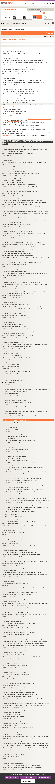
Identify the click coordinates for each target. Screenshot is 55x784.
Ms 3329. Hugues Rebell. (14, 654)
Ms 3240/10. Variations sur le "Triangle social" (16, 442)
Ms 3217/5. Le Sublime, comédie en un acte (12, 355)
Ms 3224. (13, 380)
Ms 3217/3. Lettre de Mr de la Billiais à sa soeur (13, 351)
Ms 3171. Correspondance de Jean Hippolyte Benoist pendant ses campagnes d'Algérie (22, 262)
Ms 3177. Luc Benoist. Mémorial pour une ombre (13, 275)
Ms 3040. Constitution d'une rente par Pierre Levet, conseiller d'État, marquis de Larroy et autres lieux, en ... (26, 56)
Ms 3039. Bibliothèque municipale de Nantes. (26, 53)
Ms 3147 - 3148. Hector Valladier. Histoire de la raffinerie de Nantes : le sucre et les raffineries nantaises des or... (25, 211)
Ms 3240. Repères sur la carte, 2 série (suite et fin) (15, 420)
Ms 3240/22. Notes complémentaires (14, 469)
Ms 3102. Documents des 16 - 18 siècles (11, 127)
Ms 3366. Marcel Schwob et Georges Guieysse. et (26, 736)
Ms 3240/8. (10, 438)
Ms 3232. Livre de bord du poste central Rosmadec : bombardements (20, 402)
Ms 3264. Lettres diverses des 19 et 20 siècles (13, 565)
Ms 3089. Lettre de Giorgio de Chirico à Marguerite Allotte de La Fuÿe (18, 113)
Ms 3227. (16, 391)
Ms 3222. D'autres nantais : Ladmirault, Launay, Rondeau (17, 376)
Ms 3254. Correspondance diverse (10, 543)
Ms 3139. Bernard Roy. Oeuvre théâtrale (11, 193)
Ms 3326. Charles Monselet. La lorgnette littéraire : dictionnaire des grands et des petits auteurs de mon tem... (25, 647)
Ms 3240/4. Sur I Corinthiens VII (13, 429)
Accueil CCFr (4, 23)
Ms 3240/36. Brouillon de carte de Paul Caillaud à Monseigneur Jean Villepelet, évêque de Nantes (27, 500)
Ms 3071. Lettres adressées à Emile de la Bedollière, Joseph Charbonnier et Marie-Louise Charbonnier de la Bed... (25, 87)
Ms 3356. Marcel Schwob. (11, 714)
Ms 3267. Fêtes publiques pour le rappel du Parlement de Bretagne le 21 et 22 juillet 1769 (22, 572)
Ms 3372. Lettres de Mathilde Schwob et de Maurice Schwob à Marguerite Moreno (21, 750)
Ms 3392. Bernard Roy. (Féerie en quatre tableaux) (22, 767)
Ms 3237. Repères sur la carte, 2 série (13, 413)
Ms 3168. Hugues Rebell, (18, 255)
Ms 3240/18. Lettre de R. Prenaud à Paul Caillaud (17, 460)
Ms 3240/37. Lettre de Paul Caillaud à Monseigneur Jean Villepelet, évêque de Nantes (24, 502)
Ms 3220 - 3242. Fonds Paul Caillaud (11, 368)
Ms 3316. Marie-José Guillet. (17, 628)
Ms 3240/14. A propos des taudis (13, 451)
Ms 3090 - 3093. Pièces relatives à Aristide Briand (13, 116)
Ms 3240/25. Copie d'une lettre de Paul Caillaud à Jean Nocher (20, 476)
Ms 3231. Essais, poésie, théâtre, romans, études (15, 400)
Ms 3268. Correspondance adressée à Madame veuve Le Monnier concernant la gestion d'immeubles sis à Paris (26, 574)
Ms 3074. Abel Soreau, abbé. (18, 93)
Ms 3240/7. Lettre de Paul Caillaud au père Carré (16, 436)
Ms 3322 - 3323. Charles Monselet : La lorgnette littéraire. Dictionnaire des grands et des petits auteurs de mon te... (25, 641)
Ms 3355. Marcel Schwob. (12, 712)
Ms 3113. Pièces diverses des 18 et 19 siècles (13, 151)
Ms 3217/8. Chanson (7, 362)
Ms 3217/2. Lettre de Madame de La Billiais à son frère (15, 348)
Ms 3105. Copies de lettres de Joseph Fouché (12, 133)
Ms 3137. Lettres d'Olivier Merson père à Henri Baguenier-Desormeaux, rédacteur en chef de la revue (26, 189)
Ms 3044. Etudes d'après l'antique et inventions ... (14, 64)
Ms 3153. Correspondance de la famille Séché (13, 222)
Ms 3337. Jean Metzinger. (14, 672)
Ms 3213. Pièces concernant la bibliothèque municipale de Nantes (17, 337)
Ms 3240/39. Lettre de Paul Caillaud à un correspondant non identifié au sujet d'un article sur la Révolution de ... (28, 507)
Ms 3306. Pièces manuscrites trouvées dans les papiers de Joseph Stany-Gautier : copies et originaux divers (25, 614)
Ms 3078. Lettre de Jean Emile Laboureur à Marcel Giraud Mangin (17, 102)
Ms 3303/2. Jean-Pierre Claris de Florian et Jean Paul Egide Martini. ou (26, 608)
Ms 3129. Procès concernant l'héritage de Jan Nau (14, 171)
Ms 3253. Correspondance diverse (10, 541)
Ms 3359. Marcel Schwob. (13, 721)
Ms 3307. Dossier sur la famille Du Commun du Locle (14, 616)
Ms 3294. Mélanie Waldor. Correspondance (12, 585)
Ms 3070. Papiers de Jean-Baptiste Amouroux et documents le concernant (19, 84)
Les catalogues (9, 9)
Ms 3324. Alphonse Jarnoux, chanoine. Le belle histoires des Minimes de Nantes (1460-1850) (23, 643)
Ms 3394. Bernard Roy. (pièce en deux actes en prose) (16, 772)
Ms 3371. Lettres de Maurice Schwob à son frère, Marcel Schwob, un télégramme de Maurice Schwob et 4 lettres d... (26, 747)
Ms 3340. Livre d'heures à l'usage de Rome (12, 679)
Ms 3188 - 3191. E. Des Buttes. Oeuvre (11, 286)
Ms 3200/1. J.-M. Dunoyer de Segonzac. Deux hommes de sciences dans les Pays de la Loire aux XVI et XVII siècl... (26, 306)
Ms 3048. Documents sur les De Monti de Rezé (13, 73)
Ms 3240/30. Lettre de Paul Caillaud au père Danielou (17, 487)
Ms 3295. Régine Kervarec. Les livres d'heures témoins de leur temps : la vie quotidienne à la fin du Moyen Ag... (26, 588)
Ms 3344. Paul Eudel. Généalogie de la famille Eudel (14, 687)
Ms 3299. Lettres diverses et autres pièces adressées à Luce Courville (18, 596)
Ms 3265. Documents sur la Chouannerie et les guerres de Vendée (17, 568)
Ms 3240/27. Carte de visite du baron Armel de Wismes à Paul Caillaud (21, 480)
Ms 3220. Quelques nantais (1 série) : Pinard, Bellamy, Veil (17, 371)
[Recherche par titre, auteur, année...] (26, 12)
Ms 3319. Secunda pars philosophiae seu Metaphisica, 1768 (16, 634)
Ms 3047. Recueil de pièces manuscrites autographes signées (16, 71)
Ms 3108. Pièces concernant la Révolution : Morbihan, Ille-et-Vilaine (18, 140)
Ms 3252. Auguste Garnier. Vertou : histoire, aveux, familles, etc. (17, 539)
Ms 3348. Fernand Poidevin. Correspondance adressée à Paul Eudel (17, 696)
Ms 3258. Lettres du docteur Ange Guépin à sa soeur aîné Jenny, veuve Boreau (20, 552)
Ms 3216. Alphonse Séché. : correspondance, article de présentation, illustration (25, 344)
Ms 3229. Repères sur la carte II (11, 395)
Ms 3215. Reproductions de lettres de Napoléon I (14, 342)
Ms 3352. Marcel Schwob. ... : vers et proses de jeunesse (24, 705)
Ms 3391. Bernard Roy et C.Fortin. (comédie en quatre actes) (21, 765)
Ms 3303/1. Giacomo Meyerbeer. (16, 605)
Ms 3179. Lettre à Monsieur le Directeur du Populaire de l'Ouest (16, 280)
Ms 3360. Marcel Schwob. (15, 723)
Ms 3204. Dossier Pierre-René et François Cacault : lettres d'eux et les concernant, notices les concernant (25, 317)
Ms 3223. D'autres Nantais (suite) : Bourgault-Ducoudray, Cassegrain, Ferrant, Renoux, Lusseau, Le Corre (27, 378)
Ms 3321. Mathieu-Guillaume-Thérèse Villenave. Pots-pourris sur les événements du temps (22, 639)
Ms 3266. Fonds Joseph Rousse (9, 570)
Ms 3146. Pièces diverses (8, 209)
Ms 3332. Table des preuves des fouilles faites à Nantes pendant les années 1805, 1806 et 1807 (23, 661)
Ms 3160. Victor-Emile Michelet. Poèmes (11, 238)
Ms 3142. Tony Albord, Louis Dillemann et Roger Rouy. (22, 200)
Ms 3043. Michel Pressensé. (26, 62)
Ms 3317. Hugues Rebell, (13, 630)
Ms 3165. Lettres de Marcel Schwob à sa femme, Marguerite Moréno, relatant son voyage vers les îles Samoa (26, 249)
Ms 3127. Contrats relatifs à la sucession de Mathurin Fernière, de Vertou (19, 167)
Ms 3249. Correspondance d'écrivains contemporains (14, 532)
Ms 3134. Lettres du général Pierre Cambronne (13, 182)
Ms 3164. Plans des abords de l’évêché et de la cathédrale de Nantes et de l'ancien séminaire (23, 246)
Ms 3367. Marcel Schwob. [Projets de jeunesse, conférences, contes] (18, 738)
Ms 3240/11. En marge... (11, 445)
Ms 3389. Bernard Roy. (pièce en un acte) (15, 761)
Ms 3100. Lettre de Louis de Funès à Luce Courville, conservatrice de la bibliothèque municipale (24, 122)
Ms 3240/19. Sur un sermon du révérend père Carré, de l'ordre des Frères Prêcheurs (24, 462)
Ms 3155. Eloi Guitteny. (14, 226)
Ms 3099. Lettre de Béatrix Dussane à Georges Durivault (15, 120)
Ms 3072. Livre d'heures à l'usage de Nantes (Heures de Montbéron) (17, 89)
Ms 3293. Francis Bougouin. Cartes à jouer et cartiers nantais (16, 583)
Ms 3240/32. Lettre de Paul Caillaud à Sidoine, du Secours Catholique (21, 491)
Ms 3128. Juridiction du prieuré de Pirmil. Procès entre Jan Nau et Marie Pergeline (21, 169)
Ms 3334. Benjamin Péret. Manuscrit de (16, 665)
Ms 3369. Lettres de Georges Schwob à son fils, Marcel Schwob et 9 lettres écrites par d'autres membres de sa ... (26, 743)
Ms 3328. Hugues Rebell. (12, 652)
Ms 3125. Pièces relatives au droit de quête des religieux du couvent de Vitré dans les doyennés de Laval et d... (25, 162)
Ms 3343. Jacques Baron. (11, 685)
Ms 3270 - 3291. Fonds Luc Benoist (10, 579)
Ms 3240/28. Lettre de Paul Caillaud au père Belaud (17, 482)
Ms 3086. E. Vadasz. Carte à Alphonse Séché (12, 109)
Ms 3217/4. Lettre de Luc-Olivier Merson (11, 353)
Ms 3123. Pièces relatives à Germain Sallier (12, 158)
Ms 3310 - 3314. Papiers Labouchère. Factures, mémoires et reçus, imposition (19, 623)
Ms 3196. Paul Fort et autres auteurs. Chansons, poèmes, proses (17, 297)
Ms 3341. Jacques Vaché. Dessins (10, 681)
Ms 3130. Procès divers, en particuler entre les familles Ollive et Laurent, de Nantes (21, 173)
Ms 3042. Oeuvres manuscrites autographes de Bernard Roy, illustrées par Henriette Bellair (23, 60)
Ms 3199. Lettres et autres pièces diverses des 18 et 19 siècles (16, 304)
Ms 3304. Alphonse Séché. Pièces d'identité (12, 610)
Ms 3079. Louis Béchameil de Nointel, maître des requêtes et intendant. (26, 104)
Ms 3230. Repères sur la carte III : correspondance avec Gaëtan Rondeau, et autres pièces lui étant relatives (27, 398)
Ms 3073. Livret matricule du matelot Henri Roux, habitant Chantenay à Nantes (20, 91)
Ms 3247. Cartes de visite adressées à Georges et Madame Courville (17, 528)
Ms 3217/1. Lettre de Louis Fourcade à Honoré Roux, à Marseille (17, 346)
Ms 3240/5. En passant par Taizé (13, 431)
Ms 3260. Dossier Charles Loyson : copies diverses (13, 556)
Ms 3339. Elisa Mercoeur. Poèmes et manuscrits (13, 676)
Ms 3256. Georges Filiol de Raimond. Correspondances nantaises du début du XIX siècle (22, 548)
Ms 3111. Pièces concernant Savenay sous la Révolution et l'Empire (17, 147)
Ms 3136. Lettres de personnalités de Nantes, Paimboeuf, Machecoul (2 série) (20, 187)
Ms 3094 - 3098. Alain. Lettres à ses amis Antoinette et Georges (16, 118)
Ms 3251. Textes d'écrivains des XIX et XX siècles (13, 537)
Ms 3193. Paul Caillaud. (26, 291)
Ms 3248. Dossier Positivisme (9, 530)
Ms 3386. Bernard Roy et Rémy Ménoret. (15, 754)
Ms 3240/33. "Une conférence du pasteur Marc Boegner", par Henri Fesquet (22, 494)
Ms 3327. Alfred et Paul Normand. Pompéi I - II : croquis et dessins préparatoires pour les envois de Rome (25, 650)
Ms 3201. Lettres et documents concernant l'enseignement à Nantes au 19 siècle (20, 311)
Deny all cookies (28, 777)
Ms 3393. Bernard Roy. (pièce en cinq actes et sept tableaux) (20, 769)
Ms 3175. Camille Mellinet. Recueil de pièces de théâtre (15, 271)
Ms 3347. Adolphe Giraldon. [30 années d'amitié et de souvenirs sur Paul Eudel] (20, 694)
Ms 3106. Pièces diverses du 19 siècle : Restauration (14, 136)
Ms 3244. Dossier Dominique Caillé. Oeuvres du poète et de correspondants (19, 521)
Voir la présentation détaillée (44, 44)
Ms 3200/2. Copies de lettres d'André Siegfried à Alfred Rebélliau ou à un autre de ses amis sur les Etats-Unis (26, 309)
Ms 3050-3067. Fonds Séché (9, 78)
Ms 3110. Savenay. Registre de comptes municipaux (14, 144)
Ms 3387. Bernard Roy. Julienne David (11, 756)
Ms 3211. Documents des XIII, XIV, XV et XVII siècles (14, 333)
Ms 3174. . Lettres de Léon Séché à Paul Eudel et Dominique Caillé (25, 269)
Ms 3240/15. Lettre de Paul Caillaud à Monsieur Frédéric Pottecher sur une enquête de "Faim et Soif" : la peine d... (28, 454)
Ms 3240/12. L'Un (10, 447)
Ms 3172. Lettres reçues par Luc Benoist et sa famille (14, 264)
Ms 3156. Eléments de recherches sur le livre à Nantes (14, 229)
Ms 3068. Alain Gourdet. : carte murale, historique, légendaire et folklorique (22, 80)
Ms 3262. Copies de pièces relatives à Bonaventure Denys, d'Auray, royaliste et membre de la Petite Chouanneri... (25, 561)
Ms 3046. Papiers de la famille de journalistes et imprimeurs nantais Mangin (19, 69)
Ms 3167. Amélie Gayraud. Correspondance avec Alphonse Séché (17, 253)
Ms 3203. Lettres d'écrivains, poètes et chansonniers (14, 315)
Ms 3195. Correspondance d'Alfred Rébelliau (12, 295)
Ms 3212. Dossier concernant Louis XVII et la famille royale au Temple (18, 335)
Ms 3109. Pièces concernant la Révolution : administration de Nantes (18, 142)
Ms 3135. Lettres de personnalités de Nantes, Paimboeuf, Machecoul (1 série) (20, 184)
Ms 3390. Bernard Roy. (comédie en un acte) (15, 763)
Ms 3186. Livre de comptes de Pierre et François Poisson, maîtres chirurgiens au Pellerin (22, 282)
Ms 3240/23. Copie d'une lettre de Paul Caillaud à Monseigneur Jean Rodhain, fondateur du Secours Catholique (28, 471)
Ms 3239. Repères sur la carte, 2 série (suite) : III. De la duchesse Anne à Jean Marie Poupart (25, 418)
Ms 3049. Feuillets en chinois (9, 76)
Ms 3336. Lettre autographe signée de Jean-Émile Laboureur (16, 670)
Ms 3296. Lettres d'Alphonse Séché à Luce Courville (14, 590)
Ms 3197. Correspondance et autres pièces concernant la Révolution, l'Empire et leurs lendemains (24, 300)
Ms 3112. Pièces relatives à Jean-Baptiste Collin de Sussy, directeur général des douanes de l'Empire (25, 149)
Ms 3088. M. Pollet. (11, 111)
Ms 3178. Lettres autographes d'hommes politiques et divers (16, 277)
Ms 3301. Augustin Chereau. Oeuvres (11, 601)
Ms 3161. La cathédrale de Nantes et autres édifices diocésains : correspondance (20, 240)
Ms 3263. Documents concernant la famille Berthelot (14, 563)
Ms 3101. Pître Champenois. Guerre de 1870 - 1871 (14, 124)
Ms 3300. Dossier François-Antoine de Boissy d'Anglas (14, 599)
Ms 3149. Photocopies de (26, 213)
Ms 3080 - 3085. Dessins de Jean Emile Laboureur (13, 107)
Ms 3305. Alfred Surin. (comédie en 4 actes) (16, 612)
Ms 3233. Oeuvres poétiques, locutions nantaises (15, 404)
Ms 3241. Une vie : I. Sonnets (11, 514)
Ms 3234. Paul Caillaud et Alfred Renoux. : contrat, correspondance (23, 407)
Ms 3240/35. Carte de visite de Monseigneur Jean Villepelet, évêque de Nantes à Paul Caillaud (26, 498)
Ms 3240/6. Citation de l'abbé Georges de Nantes (16, 434)
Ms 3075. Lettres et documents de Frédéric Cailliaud (14, 96)
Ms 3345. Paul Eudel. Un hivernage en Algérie (13, 690)
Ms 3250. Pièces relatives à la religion (11, 534)
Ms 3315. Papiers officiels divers (10, 625)
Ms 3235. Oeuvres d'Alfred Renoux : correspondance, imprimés (18, 409)
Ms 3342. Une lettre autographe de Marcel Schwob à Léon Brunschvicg (18, 683)
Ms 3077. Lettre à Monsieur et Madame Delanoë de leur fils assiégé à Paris (19, 100)
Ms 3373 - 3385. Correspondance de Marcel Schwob (14, 752)
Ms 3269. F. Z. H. (14, 576)
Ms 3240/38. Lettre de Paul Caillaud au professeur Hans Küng (19, 505)
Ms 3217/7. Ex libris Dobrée (9, 360)
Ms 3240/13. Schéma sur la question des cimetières (17, 449)
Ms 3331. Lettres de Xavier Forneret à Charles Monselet (15, 659)
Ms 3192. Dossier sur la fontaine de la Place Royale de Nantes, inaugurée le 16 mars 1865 (22, 289)
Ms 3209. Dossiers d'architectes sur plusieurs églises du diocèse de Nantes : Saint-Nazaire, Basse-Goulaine (25, 328)
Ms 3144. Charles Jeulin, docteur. (17, 204)
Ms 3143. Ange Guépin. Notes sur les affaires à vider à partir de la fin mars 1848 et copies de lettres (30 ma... (26, 202)
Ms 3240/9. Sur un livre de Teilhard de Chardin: (20, 440)
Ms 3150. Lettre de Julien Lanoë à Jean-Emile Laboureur (15, 215)
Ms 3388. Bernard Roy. (20, 758)
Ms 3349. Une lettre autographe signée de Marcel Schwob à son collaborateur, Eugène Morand (23, 698)
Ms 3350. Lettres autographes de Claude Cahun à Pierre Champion (17, 701)
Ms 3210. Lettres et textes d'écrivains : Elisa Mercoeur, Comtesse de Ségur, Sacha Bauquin (22, 331)
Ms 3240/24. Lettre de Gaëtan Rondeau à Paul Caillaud (18, 474)
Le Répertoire (34, 9)
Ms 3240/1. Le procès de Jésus (12, 423)
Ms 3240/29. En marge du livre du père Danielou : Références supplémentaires (27, 485)
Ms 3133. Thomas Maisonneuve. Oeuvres (12, 180)
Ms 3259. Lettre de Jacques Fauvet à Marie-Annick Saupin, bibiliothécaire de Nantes (21, 554)
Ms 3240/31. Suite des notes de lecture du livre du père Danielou (24, 489)
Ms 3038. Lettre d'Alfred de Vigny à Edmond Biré (13, 51)
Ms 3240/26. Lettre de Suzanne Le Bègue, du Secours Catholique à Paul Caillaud (23, 478)
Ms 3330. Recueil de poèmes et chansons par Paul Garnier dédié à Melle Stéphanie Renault (23, 656)
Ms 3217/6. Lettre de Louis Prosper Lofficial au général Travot (16, 357)
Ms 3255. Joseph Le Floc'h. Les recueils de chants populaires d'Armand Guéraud (20, 545)
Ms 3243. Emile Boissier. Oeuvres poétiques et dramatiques (16, 519)
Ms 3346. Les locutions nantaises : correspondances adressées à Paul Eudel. (19, 692)
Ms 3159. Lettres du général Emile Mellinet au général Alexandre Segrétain (19, 235)
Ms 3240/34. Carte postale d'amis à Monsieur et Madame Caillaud (20, 496)
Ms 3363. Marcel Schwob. (14, 730)
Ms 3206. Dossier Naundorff (9, 322)
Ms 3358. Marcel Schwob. (10, 718)
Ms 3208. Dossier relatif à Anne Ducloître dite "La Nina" (15, 326)
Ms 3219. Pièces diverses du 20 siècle (11, 366)
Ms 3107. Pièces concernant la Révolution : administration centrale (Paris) (19, 138)
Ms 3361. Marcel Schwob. (10, 725)
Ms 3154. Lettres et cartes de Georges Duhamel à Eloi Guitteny (16, 224)
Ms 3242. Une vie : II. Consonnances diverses (14, 516)
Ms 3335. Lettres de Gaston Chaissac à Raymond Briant (15, 667)
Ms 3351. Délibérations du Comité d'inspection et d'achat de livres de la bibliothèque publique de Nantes (26, 703)
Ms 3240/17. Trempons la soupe (13, 458)
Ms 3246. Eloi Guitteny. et (24, 525)
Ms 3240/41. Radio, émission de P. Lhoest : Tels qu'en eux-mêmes (20, 511)
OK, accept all (12, 777)
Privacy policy (27, 781)
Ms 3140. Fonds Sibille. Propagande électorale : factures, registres (17, 195)
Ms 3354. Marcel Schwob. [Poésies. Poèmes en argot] (14, 710)
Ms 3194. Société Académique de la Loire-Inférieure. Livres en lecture (18, 293)
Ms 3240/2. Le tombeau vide (12, 425)
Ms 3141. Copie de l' (26, 198)
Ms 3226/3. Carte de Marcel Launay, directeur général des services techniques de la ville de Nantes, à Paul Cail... (27, 389)
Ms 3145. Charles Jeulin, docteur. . (26, 206)
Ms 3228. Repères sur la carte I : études (13, 393)
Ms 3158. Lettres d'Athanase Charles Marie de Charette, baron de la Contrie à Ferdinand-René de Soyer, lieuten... (26, 233)
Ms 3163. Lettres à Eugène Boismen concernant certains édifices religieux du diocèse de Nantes (24, 244)
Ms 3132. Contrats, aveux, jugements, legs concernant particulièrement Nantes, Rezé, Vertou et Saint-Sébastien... (25, 178)
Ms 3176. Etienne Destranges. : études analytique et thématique (25, 273)
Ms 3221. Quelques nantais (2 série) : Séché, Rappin (16, 373)
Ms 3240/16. (16, 456)
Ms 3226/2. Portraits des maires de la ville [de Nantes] (16, 387)
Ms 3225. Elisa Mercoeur (10, 382)
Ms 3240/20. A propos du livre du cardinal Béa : (21, 465)
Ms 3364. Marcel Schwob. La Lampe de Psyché (13, 732)
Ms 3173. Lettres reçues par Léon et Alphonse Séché (14, 266)
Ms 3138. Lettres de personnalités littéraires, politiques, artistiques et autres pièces (21, 191)
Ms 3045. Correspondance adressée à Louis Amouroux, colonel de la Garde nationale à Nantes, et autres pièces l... (26, 67)
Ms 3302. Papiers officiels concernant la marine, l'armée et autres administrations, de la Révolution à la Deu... (25, 603)
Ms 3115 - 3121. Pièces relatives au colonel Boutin (14, 155)
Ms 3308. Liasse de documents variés (11, 619)
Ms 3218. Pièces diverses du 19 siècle (11, 364)
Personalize (44, 777)
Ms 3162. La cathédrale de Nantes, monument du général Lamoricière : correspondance (22, 242)
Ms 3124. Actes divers (7, 160)
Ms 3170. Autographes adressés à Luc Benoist (13, 260)
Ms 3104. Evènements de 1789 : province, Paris (13, 131)
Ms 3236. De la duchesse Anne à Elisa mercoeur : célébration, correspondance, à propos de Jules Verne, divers (27, 411)
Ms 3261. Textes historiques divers (10, 559)
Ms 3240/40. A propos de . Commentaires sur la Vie (18, 509)
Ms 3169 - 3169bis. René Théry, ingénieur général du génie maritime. (26, 257)
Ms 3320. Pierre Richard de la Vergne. (16, 636)
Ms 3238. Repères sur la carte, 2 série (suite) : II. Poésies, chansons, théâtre (21, 416)
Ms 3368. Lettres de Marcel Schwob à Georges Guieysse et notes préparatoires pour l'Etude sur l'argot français (26, 741)
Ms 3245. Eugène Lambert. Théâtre (10, 523)
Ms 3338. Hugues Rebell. (16, 674)
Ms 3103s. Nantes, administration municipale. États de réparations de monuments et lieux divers (24, 129)
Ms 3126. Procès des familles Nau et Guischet (13, 164)
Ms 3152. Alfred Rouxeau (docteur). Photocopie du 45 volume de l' (26, 220)
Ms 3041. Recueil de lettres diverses (10, 58)
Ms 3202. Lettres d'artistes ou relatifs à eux (12, 313)
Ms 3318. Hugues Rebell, (19, 632)
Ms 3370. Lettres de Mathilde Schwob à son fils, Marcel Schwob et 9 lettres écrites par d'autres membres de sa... (26, 745)
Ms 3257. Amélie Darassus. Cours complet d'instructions (15, 550)
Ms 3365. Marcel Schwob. (12, 734)
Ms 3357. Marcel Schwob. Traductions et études (13, 716)
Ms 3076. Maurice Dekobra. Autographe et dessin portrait (15, 98)
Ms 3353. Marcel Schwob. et (13, 707)
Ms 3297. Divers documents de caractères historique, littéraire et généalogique (20, 592)
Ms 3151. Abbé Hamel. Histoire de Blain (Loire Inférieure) (15, 218)
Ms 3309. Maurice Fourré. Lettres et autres (12, 621)
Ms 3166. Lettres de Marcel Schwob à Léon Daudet (14, 251)
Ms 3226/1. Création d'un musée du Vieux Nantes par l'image (18, 384)
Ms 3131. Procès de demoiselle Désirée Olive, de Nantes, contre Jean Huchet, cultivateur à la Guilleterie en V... (26, 175)
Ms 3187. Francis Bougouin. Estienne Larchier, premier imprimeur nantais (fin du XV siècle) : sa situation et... (26, 284)
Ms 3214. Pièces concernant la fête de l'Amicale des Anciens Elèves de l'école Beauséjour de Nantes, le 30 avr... (25, 340)
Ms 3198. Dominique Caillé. (10, 302)
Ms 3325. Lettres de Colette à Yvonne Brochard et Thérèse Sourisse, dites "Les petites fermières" (24, 645)
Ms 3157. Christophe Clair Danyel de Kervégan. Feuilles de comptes (17, 231)
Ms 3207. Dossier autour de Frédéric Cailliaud (13, 324)
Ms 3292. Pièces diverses (8, 581)
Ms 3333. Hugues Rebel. (10, 663)
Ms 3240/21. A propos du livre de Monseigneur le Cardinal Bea (24, 467)
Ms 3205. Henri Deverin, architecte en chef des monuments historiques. (25, 320)
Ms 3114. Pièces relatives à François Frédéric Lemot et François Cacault (18, 153)
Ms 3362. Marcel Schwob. (18, 727)
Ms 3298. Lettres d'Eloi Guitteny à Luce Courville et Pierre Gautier (17, 594)
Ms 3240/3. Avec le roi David (12, 427)
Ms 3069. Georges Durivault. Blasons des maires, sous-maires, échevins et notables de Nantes (23, 82)
